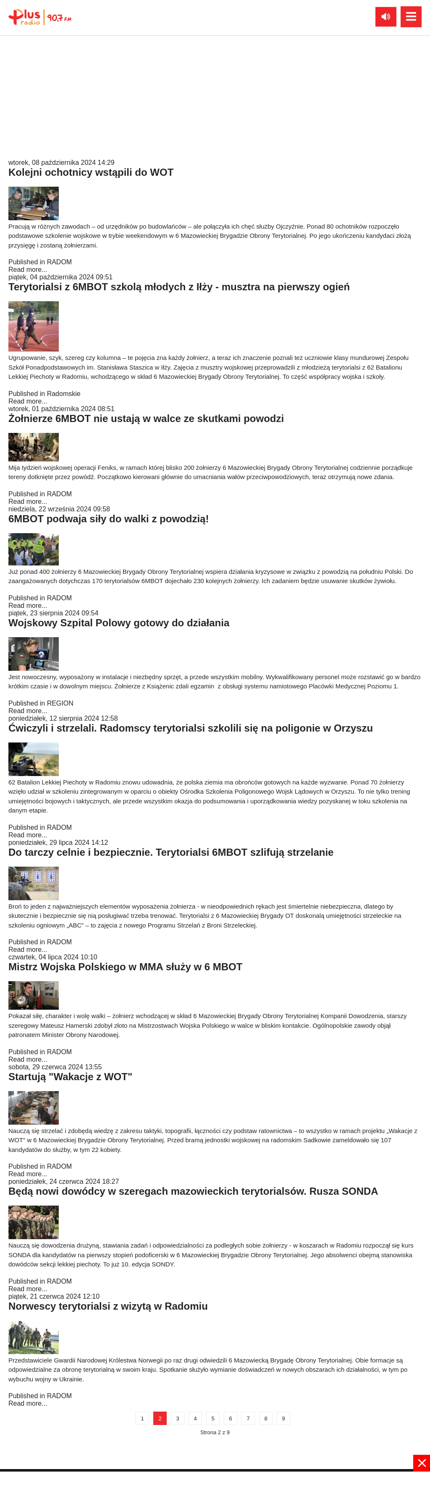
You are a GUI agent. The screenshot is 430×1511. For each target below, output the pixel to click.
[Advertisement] (215, 1490)
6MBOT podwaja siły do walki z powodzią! (108, 518)
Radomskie (64, 393)
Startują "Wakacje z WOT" (70, 1076)
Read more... (27, 155)
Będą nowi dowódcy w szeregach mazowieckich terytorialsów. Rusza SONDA (193, 1191)
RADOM (59, 147)
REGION (60, 703)
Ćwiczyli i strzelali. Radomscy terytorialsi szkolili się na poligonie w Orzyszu (190, 728)
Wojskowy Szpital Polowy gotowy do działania (118, 622)
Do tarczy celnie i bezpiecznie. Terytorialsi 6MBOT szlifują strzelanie (170, 852)
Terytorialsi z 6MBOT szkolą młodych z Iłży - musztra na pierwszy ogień (179, 286)
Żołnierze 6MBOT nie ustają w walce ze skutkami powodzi (146, 418)
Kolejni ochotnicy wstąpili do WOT (90, 172)
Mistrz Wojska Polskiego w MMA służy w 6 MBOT (125, 966)
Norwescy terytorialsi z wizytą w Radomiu (108, 1306)
